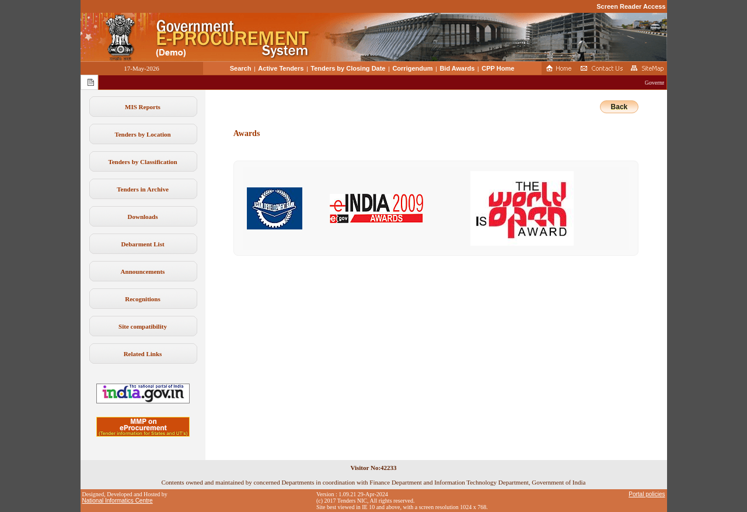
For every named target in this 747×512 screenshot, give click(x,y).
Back (619, 107)
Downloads (143, 216)
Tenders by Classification (142, 161)
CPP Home (497, 68)
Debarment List (142, 244)
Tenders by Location (142, 134)
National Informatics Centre (117, 500)
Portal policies (647, 494)
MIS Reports (142, 106)
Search (241, 68)
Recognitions (142, 298)
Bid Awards (456, 68)
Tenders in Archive (143, 189)
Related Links (143, 353)
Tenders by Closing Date (347, 68)
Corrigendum (412, 68)
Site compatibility (142, 326)
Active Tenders (280, 68)
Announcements (143, 271)
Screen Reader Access (630, 6)
